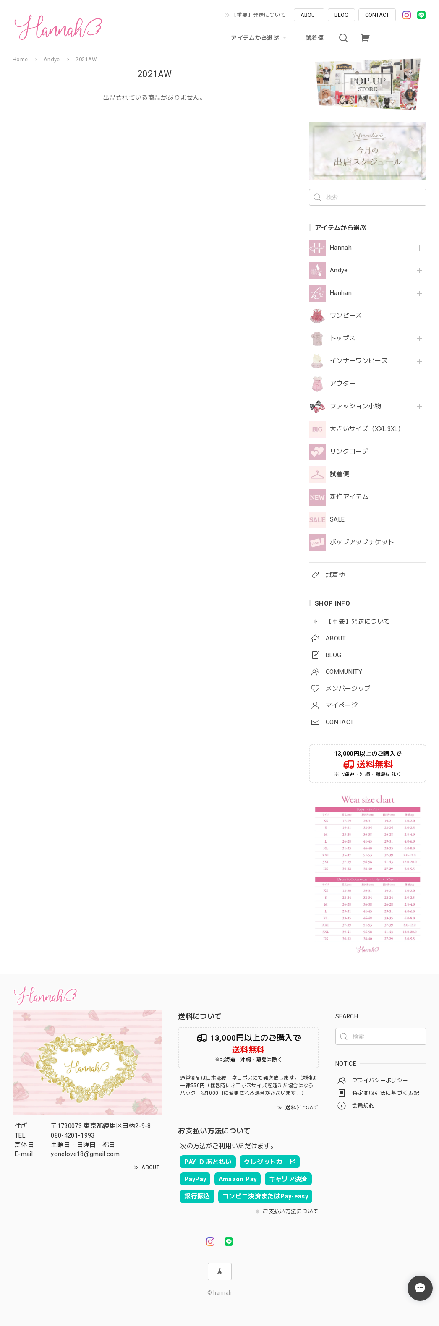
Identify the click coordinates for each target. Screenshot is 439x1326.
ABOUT (309, 15)
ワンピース (346, 315)
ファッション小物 (356, 406)
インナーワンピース (359, 361)
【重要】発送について (258, 15)
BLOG (341, 15)
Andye (339, 270)
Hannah (341, 247)
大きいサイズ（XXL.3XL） (367, 429)
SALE (337, 519)
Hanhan (341, 293)
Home (20, 59)
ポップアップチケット (362, 542)
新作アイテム (349, 497)
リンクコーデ (349, 451)
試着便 (315, 37)
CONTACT (377, 15)
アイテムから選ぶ (260, 38)
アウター (342, 383)
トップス (342, 338)
